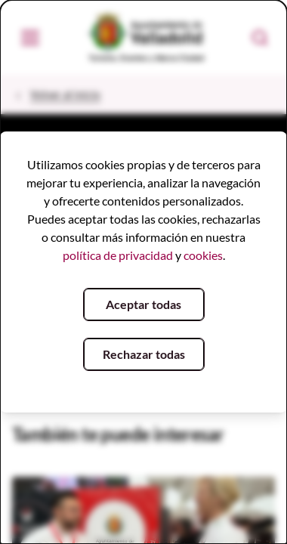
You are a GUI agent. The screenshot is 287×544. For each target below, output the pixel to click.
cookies (203, 255)
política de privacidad (118, 255)
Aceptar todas (143, 304)
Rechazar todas (144, 354)
